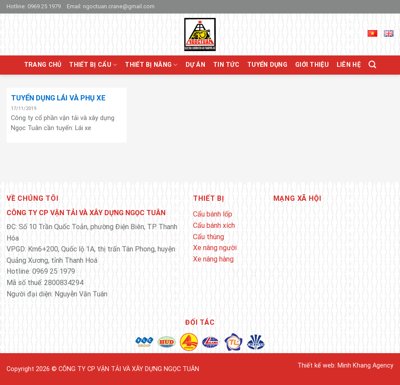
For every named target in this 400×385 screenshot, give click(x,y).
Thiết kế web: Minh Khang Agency (345, 365)
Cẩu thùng (208, 237)
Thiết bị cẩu (93, 65)
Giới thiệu (312, 65)
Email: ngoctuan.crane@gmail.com (111, 6)
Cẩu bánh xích (214, 225)
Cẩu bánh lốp (212, 214)
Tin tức (226, 65)
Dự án (195, 65)
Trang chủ (43, 65)
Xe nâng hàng (213, 259)
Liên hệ (349, 65)
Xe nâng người (215, 248)
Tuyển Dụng (267, 65)
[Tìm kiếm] (372, 65)
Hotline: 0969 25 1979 (34, 6)
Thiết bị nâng (151, 65)
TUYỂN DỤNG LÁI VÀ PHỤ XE (58, 98)
